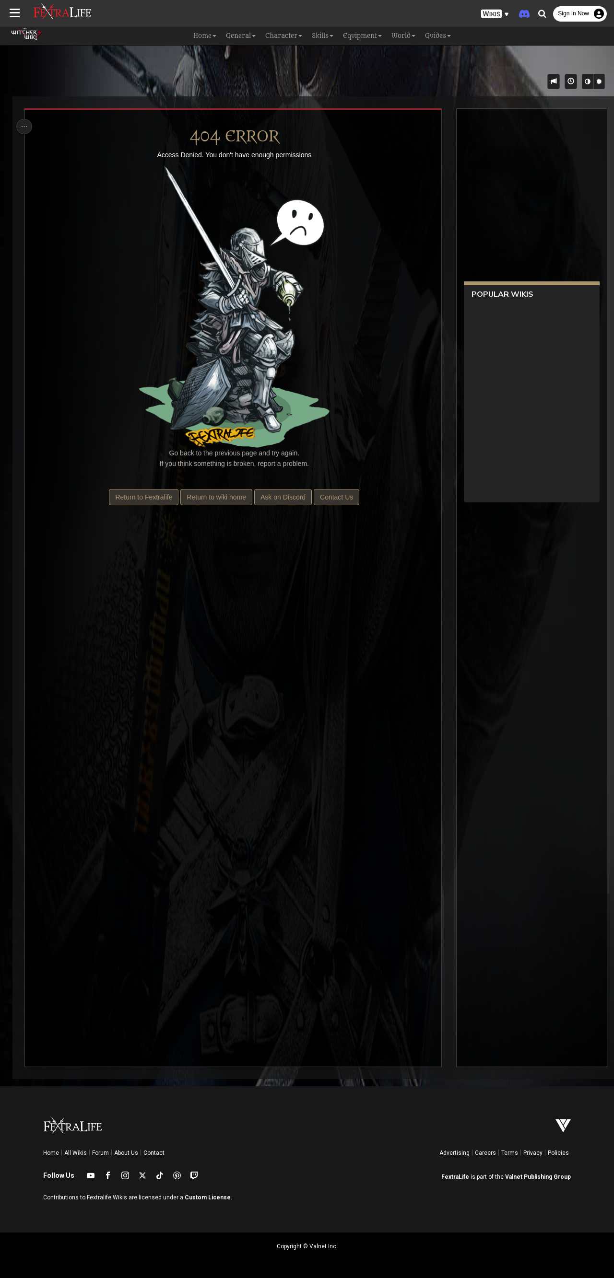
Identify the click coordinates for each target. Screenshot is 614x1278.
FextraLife (455, 1176)
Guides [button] (438, 35)
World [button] (403, 35)
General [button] (241, 35)
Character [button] (283, 35)
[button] (495, 14)
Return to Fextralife (143, 497)
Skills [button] (322, 35)
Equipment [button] (362, 35)
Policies (558, 1153)
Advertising (454, 1153)
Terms (509, 1153)
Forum (100, 1153)
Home (51, 1153)
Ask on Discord (282, 497)
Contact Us (336, 497)
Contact (154, 1153)
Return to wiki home (216, 497)
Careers (485, 1153)
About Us (126, 1153)
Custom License (208, 1197)
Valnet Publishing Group (538, 1176)
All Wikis (75, 1153)
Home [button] (204, 35)
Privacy (533, 1153)
